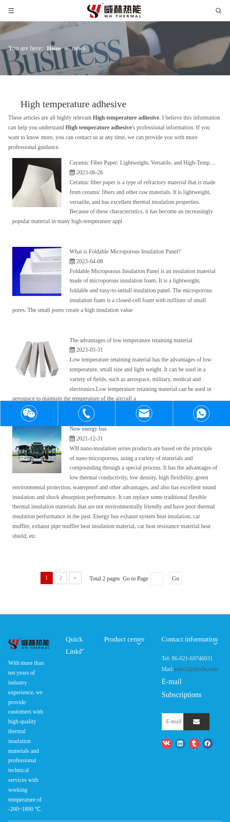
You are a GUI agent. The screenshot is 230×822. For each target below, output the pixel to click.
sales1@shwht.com (196, 669)
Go (175, 579)
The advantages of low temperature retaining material (131, 340)
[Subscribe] (196, 721)
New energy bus (88, 429)
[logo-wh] (29, 643)
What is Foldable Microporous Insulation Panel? (125, 251)
